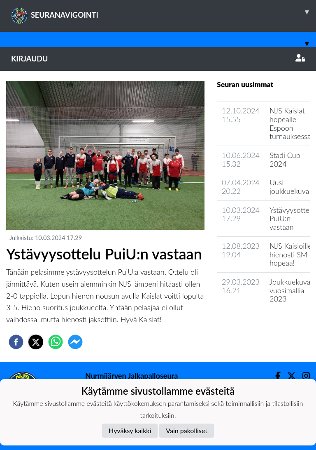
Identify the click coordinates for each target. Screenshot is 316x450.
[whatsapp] (55, 342)
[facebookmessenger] (75, 342)
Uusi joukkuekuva (289, 187)
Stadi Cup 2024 (285, 159)
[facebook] (16, 342)
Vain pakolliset (186, 430)
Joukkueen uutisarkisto (258, 322)
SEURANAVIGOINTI (163, 12)
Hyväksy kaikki (130, 430)
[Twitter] (288, 376)
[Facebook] (275, 376)
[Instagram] (303, 376)
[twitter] (35, 342)
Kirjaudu (158, 58)
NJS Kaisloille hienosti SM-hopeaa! (291, 254)
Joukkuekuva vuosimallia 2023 (290, 290)
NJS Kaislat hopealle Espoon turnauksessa (290, 123)
